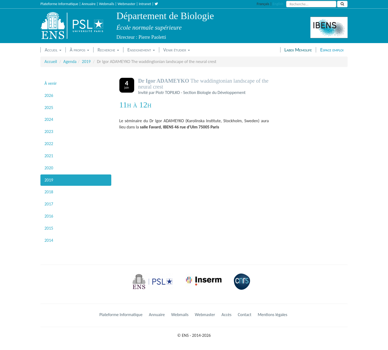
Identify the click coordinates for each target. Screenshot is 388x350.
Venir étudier (176, 49)
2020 (48, 167)
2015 (48, 228)
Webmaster (126, 4)
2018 (48, 191)
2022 (48, 143)
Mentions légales (272, 314)
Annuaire (89, 4)
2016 (48, 216)
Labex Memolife (298, 49)
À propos (79, 49)
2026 (48, 95)
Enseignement (141, 49)
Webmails (106, 4)
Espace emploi (332, 49)
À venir (50, 83)
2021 (48, 155)
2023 (48, 131)
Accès (226, 314)
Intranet (145, 4)
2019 (86, 61)
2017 (48, 203)
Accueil (53, 49)
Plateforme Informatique (59, 4)
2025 (48, 107)
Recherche (108, 49)
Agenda (70, 61)
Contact (244, 314)
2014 (48, 240)
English (278, 4)
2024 (48, 119)
